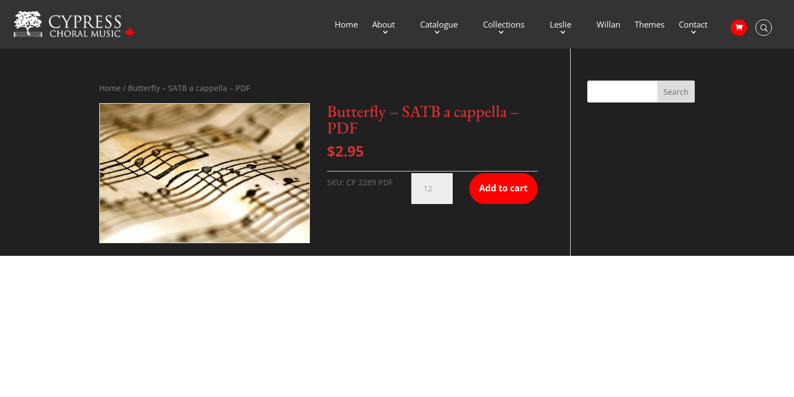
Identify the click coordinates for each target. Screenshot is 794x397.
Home (346, 25)
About (383, 25)
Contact (693, 25)
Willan (608, 25)
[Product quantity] (432, 188)
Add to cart (503, 188)
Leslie (560, 25)
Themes (649, 25)
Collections (503, 25)
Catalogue (439, 25)
